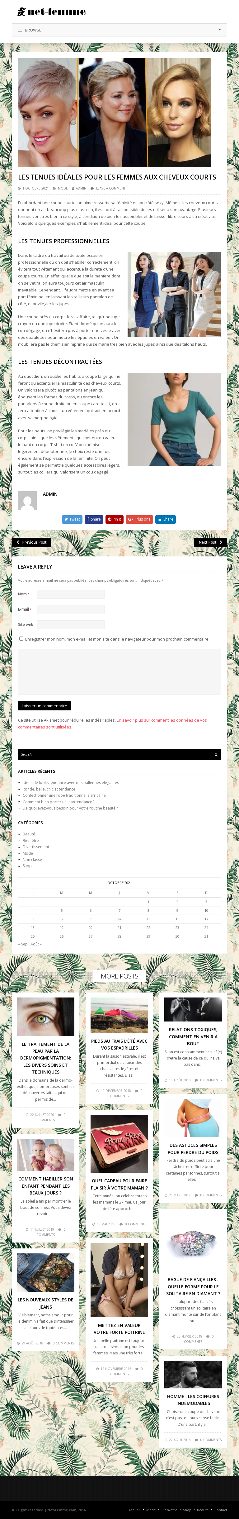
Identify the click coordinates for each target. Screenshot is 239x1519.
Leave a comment (110, 188)
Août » (36, 944)
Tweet (72, 519)
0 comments (211, 1080)
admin (81, 188)
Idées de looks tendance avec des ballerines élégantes (71, 782)
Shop (27, 865)
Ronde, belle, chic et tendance (49, 789)
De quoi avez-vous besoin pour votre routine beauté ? (70, 808)
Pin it (114, 519)
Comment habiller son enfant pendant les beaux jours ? (45, 1186)
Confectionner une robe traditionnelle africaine (64, 795)
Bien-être (31, 840)
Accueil (135, 1509)
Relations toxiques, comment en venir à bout (193, 1036)
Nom (23, 594)
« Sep (23, 944)
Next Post (211, 542)
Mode (63, 188)
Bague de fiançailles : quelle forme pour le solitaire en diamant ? (193, 1286)
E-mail (24, 609)
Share (94, 519)
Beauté (29, 834)
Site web (25, 624)
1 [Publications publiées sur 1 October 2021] (148, 901)
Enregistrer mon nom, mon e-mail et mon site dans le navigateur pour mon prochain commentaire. (117, 639)
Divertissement (36, 846)
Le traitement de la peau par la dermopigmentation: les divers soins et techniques (45, 1058)
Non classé (32, 859)
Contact (220, 1509)
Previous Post (31, 542)
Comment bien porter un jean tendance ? (58, 802)
